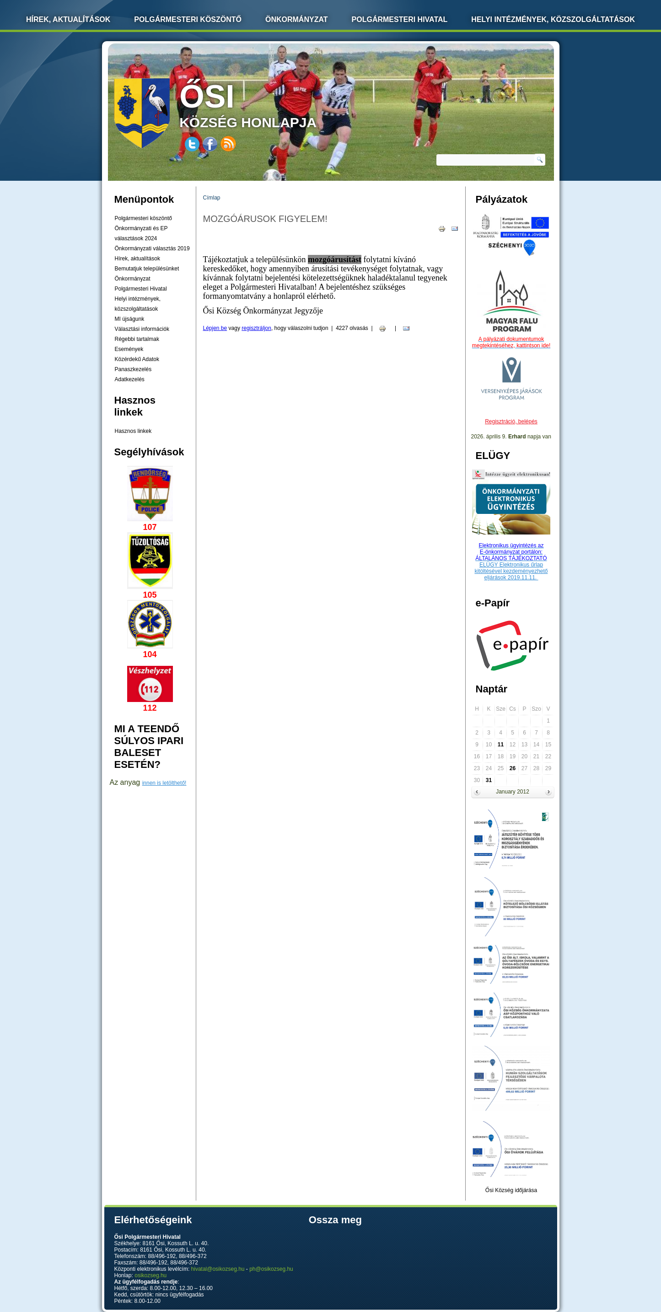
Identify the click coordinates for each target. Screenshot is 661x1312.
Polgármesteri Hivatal (400, 19)
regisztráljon (256, 328)
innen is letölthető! (164, 783)
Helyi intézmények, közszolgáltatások (553, 19)
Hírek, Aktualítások (68, 19)
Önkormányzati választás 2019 (152, 248)
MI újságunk (130, 319)
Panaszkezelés (133, 369)
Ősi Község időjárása (511, 1190)
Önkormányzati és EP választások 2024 (141, 233)
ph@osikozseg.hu (271, 1269)
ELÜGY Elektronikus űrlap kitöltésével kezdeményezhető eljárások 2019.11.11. (511, 571)
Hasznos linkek (133, 431)
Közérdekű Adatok (137, 359)
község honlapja (269, 104)
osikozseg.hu (150, 1275)
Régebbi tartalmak (137, 339)
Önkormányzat (296, 19)
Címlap (211, 197)
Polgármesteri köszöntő (188, 19)
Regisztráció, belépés (511, 421)
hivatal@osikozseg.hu (218, 1269)
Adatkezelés (130, 379)
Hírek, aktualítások (137, 258)
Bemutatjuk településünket (147, 268)
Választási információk (142, 329)
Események (129, 349)
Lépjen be (215, 328)
